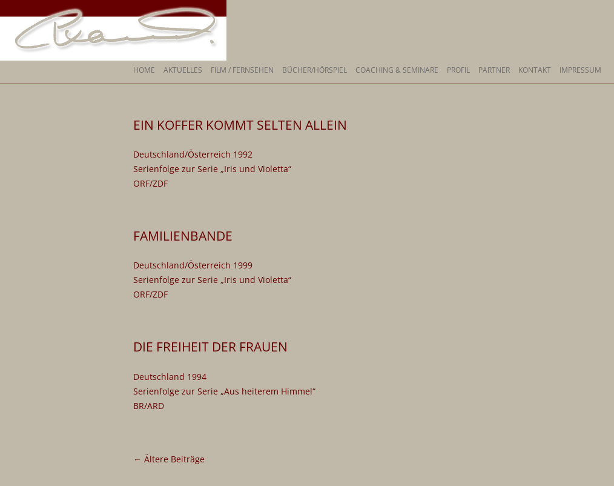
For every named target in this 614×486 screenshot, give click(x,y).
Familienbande (183, 235)
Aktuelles (182, 70)
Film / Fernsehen (242, 70)
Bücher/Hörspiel (314, 70)
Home (144, 70)
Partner (494, 70)
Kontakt (534, 70)
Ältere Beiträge (169, 459)
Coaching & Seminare (396, 70)
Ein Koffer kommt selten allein (240, 124)
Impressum (580, 70)
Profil (458, 70)
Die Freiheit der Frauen (210, 346)
